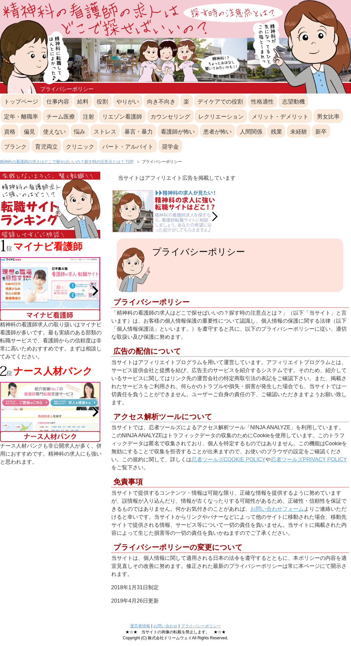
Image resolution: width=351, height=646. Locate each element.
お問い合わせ (165, 626)
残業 (276, 132)
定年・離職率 (21, 117)
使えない (54, 132)
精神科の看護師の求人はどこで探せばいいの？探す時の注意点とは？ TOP (67, 161)
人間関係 (251, 132)
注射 (88, 117)
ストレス (105, 132)
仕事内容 (57, 102)
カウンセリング (170, 117)
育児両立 (46, 147)
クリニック (80, 147)
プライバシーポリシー (201, 626)
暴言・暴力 (138, 132)
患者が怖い (217, 132)
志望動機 (293, 102)
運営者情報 (140, 626)
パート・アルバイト (127, 147)
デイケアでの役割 (220, 102)
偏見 (29, 132)
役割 (102, 102)
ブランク (15, 147)
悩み (79, 132)
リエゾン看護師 (122, 117)
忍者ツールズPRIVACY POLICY (309, 459)
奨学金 (170, 147)
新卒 (321, 132)
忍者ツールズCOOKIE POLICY (228, 459)
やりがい (127, 102)
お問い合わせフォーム (277, 509)
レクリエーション (221, 117)
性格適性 (262, 102)
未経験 (298, 132)
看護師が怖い (178, 132)
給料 (83, 102)
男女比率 (328, 117)
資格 (9, 132)
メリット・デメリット (280, 117)
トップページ (21, 102)
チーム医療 (60, 117)
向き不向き (161, 102)
